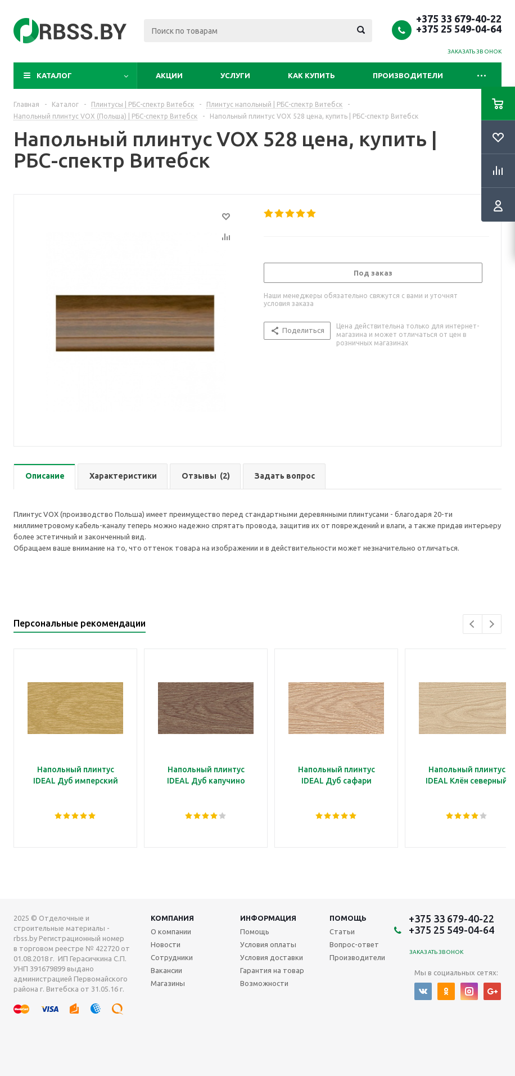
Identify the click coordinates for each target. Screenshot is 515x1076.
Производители (408, 75)
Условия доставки (271, 957)
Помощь (348, 918)
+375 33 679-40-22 (459, 18)
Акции (169, 75)
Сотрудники (172, 957)
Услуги (235, 75)
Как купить (311, 75)
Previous (472, 624)
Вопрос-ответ (354, 944)
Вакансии (166, 970)
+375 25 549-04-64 (459, 29)
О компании (171, 931)
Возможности (264, 983)
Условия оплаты (268, 944)
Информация (268, 918)
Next (491, 624)
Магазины (168, 983)
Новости (165, 944)
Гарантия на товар (272, 970)
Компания (172, 918)
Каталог (54, 75)
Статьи (342, 931)
